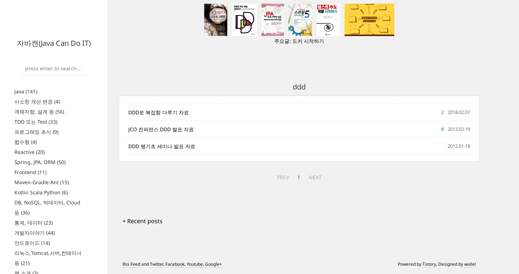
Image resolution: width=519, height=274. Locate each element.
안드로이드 (32, 242)
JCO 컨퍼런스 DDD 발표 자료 (161, 129)
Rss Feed (131, 264)
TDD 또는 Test (35, 121)
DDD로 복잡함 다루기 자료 (158, 112)
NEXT (315, 177)
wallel (470, 264)
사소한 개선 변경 (37, 101)
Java (25, 91)
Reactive (29, 152)
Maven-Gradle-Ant (41, 182)
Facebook (175, 264)
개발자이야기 (34, 232)
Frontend (30, 172)
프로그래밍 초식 (36, 131)
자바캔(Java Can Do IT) (54, 43)
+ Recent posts (143, 221)
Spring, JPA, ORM (40, 162)
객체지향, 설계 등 (39, 111)
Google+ (213, 264)
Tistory (429, 264)
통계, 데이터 (33, 222)
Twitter (156, 264)
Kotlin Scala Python (41, 192)
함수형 (25, 141)
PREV (283, 177)
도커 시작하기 (308, 40)
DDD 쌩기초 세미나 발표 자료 (161, 146)
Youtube (195, 264)
